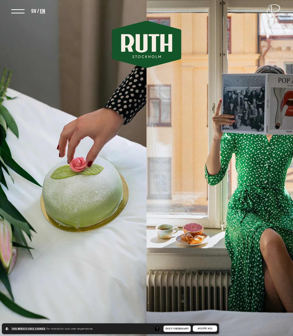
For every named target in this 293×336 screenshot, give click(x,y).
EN (42, 11)
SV (33, 11)
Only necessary (177, 328)
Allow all (204, 328)
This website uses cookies (28, 328)
